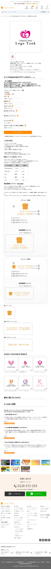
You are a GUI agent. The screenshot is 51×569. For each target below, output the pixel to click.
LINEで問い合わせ (36, 494)
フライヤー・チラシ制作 (32, 525)
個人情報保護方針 (16, 559)
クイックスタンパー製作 (32, 521)
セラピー (22, 71)
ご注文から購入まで (6, 511)
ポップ (26, 71)
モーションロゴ (8, 120)
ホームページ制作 (18, 517)
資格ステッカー (19, 535)
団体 (19, 71)
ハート (32, 69)
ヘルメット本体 (19, 529)
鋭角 (29, 69)
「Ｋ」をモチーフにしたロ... (39, 390)
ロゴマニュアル (8, 106)
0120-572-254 (25, 485)
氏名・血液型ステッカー (19, 532)
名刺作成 (16, 513)
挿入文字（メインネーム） (11, 116)
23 (17, 370)
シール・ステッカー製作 (32, 510)
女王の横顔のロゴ (23, 372)
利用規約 (25, 559)
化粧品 (15, 71)
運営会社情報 (5, 559)
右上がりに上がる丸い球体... (10, 390)
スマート (17, 72)
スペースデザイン (18, 524)
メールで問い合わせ (15, 494)
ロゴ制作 (30, 72)
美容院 (35, 69)
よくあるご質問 (44, 509)
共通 (9, 423)
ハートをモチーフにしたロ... (39, 372)
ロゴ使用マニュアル (19, 511)
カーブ (25, 69)
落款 (22, 69)
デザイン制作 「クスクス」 (6, 552)
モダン (30, 71)
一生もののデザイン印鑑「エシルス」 (42, 552)
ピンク (18, 69)
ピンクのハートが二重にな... (10, 372)
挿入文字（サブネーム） (10, 111)
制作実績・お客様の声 (6, 519)
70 (31, 388)
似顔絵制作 (30, 529)
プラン (6, 96)
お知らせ (3, 527)
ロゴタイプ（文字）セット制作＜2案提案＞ (15, 125)
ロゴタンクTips (5, 524)
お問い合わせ (43, 511)
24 (46, 370)
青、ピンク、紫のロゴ (24, 390)
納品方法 (7, 101)
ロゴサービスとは (5, 509)
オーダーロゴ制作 (18, 509)
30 (17, 388)
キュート (35, 71)
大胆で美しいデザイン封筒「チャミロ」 (24, 552)
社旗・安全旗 (17, 538)
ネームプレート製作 (32, 513)
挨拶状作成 (16, 522)
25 (46, 388)
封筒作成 (16, 515)
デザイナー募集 (44, 517)
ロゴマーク (22, 72)
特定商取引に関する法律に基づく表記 (39, 559)
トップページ (4, 16)
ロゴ (27, 72)
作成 (34, 72)
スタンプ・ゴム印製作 (32, 516)
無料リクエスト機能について (6, 514)
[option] (25, 37)
